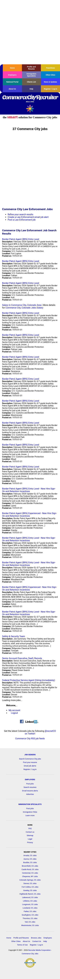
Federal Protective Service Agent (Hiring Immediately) (28, 680)
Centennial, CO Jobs (30, 873)
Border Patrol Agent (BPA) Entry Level (20, 239)
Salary (40, 307)
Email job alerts (30, 766)
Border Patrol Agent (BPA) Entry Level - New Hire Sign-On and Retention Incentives (28, 490)
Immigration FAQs (30, 812)
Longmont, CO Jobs (30, 904)
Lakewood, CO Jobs (30, 897)
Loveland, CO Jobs (30, 908)
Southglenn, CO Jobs (30, 915)
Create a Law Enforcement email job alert (28, 217)
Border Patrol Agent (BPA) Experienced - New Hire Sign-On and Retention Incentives (29, 514)
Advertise (30, 794)
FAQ (30, 828)
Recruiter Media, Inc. (30, 109)
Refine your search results (20, 214)
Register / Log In (50, 89)
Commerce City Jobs (30, 954)
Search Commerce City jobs (30, 759)
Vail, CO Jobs (30, 922)
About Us (12, 89)
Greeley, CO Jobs (30, 890)
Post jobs (30, 784)
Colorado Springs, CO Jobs (30, 880)
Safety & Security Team (13, 636)
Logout (14, 713)
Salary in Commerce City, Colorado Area (21, 305)
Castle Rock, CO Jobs (30, 869)
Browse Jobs (36, 938)
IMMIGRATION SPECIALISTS (30, 804)
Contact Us (36, 941)
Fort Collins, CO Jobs (30, 887)
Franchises (50, 68)
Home (12, 68)
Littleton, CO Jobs (30, 901)
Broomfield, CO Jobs (30, 866)
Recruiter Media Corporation (39, 950)
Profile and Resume (31, 68)
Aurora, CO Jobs (30, 859)
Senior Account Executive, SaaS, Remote (22, 658)
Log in (34, 769)
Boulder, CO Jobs (30, 862)
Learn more (30, 815)
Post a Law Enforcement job (22, 219)
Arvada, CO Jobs (30, 855)
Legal (30, 839)
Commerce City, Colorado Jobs (20, 307)
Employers (12, 75)
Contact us (30, 832)
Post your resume (30, 762)
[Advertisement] (30, 32)
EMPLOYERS (30, 779)
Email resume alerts (30, 791)
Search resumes (30, 787)
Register (26, 769)
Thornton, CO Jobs (30, 918)
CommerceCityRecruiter (30, 99)
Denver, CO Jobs (30, 883)
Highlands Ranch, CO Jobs (30, 894)
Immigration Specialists (31, 75)
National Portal (12, 82)
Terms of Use (22, 945)
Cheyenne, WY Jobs (30, 876)
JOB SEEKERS (30, 755)
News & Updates (50, 82)
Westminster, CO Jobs (30, 925)
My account (14, 710)
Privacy (30, 842)
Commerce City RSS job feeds (30, 738)
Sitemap (30, 835)
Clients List (31, 82)
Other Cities (50, 75)
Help (31, 89)
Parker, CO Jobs (30, 911)
